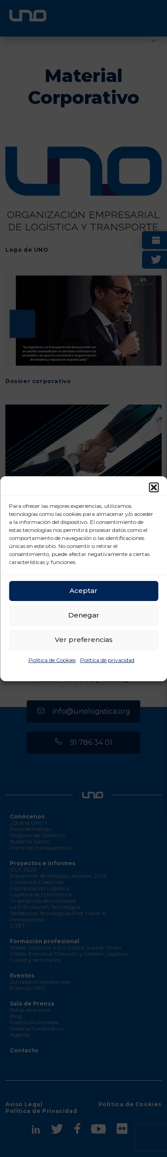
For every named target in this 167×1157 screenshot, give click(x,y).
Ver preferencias (84, 639)
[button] (153, 487)
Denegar (83, 615)
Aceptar (83, 590)
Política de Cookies (52, 660)
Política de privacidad (107, 660)
